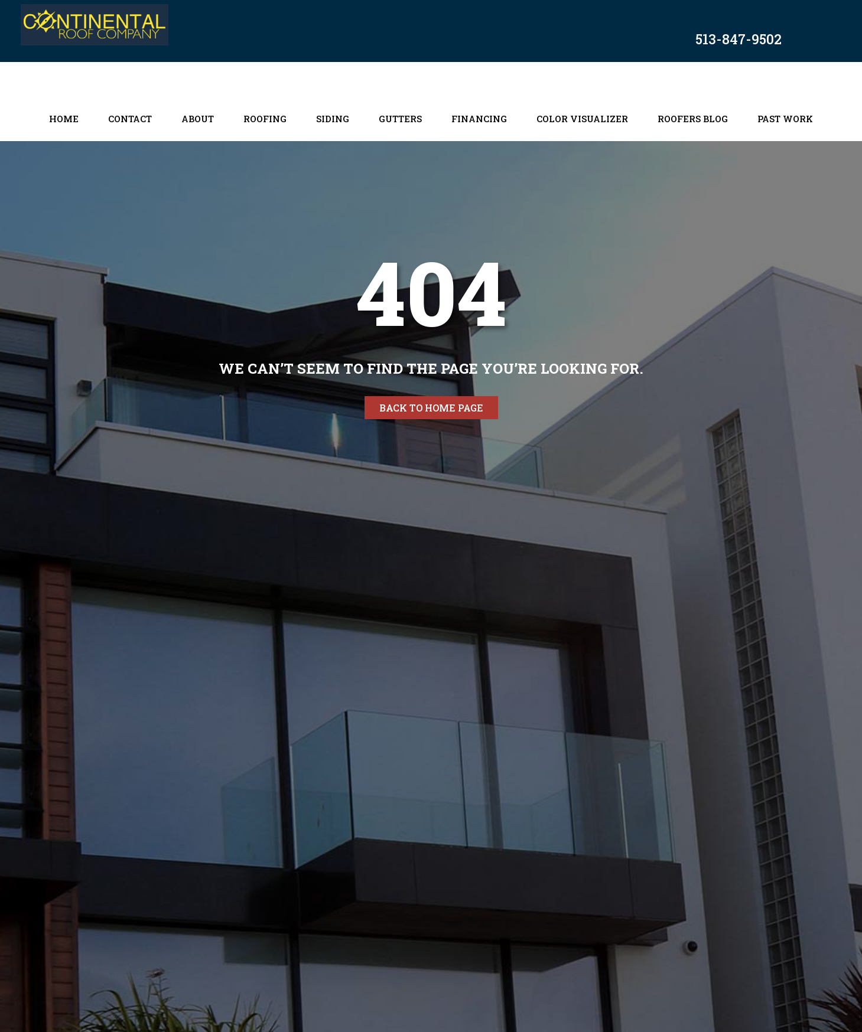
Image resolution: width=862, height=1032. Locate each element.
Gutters (400, 119)
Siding (332, 119)
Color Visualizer (582, 119)
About (197, 119)
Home (64, 119)
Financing (479, 119)
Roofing (265, 119)
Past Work (785, 119)
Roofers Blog (693, 119)
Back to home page (431, 407)
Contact (130, 119)
